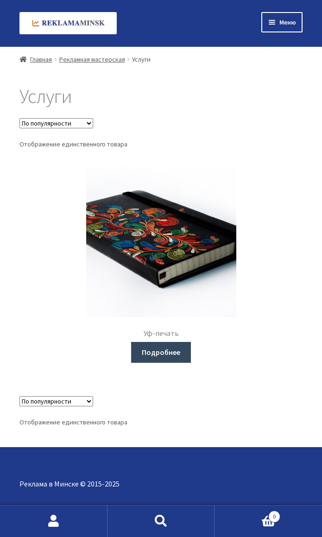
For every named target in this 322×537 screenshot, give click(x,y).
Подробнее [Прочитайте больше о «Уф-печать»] (161, 352)
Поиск (161, 521)
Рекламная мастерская (92, 59)
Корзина (247, 514)
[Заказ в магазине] (56, 123)
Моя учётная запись (53, 521)
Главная (41, 59)
